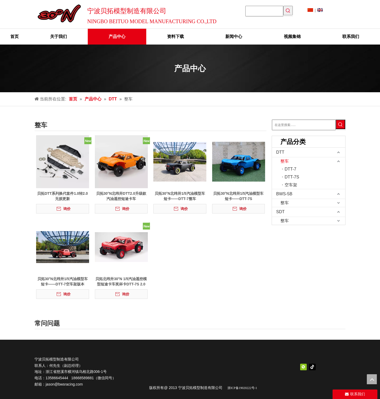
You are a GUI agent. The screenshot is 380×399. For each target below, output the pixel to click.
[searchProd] (264, 11)
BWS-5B (284, 194)
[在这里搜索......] (304, 125)
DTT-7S (292, 177)
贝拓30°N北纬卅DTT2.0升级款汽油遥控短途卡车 (121, 196)
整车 (284, 161)
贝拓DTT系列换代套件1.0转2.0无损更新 (62, 196)
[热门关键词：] (288, 10)
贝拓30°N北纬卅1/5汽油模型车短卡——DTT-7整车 (180, 196)
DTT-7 (290, 169)
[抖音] (312, 367)
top (372, 379)
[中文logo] (203, 366)
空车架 (291, 185)
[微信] (303, 367)
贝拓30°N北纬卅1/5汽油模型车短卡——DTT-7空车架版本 (62, 281)
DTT (280, 152)
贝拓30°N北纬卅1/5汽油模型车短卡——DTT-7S (238, 196)
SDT (280, 212)
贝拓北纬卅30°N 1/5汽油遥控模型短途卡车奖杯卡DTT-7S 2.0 (121, 281)
